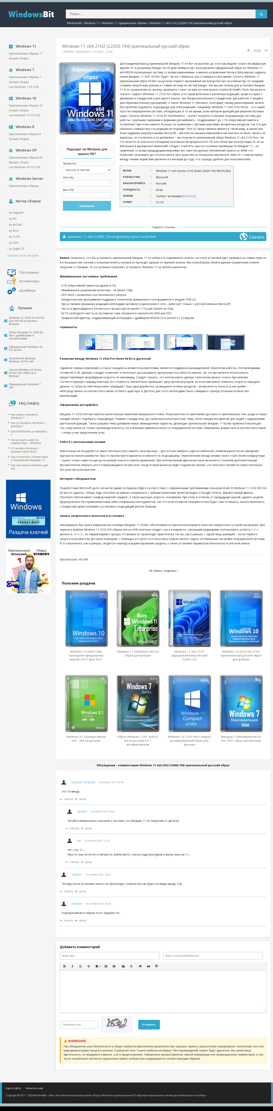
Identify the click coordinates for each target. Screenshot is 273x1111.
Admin (82, 811)
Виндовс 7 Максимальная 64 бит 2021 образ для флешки (241, 738)
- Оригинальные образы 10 (24, 105)
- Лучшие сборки (18, 58)
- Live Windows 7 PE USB (23, 87)
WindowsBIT (36, 13)
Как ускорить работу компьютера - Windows (26, 441)
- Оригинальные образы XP (25, 157)
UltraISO (78, 534)
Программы (29, 272)
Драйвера (27, 290)
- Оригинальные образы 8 (24, 134)
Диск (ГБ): (69, 189)
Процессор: (69, 163)
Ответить (66, 799)
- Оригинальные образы (23, 186)
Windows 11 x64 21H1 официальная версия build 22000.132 (189, 655)
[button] (64, 966)
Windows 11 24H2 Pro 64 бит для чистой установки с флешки (27, 321)
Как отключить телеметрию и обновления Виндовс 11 (29, 458)
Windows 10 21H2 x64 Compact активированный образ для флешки (189, 740)
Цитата (80, 799)
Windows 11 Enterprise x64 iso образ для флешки (138, 653)
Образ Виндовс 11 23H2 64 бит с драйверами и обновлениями (26, 335)
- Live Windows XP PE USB (23, 167)
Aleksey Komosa (83, 782)
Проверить (87, 206)
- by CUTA (13, 236)
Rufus (254, 529)
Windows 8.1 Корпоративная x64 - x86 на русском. (86, 738)
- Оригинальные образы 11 (24, 53)
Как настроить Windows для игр (29, 466)
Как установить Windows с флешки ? (28, 424)
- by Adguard (15, 212)
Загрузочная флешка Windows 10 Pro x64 (22, 360)
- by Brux (13, 230)
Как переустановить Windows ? (24, 416)
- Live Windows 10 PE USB (23, 115)
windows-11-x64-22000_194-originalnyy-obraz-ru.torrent (109, 236)
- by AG (11, 218)
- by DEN (13, 242)
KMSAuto (189, 196)
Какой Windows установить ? (29, 433)
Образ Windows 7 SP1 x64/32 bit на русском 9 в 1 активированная (137, 740)
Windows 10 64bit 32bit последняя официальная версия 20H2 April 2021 (86, 655)
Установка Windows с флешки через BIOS (25, 449)
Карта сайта (13, 1088)
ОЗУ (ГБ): (68, 177)
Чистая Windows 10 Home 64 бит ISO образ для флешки (25, 373)
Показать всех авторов (23, 255)
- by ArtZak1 (15, 224)
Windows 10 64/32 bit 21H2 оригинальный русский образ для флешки (241, 655)
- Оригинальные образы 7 (24, 77)
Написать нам (34, 1088)
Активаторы (29, 281)
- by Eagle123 (15, 248)
